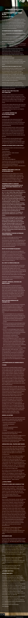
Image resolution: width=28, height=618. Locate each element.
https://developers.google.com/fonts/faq (12, 601)
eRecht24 (7, 606)
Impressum (15, 616)
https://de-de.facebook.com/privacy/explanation (14, 519)
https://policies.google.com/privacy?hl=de (10, 604)
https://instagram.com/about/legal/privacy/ (10, 568)
